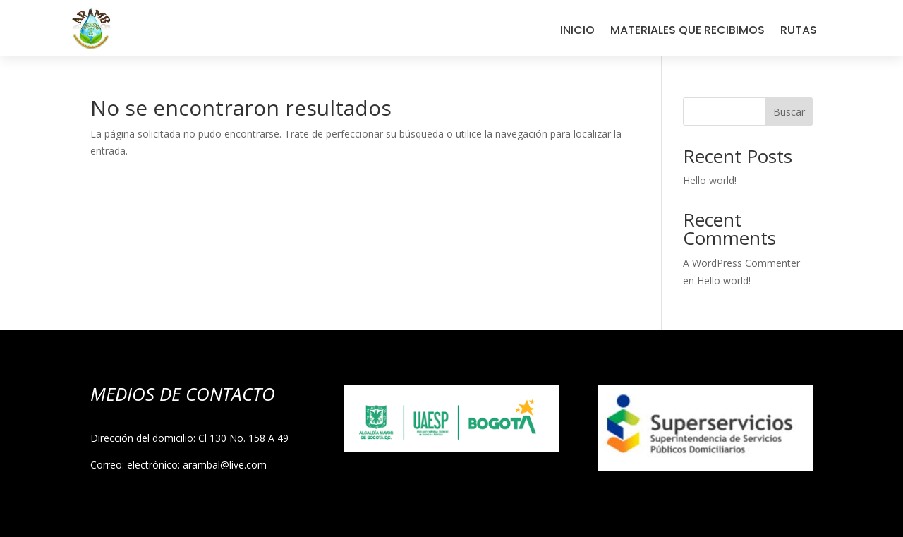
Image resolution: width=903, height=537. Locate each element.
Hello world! (710, 180)
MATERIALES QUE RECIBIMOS (687, 31)
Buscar (789, 112)
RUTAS (798, 31)
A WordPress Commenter (741, 263)
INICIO (577, 31)
